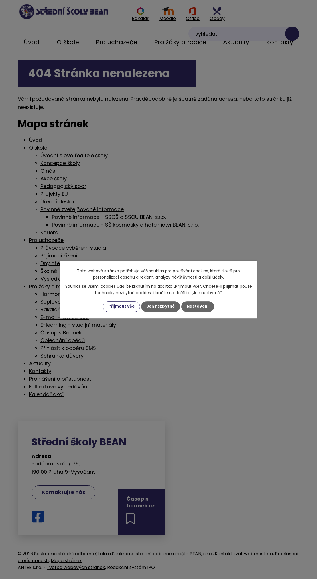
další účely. (213, 277)
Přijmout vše (120, 306)
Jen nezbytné (161, 306)
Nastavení (199, 306)
